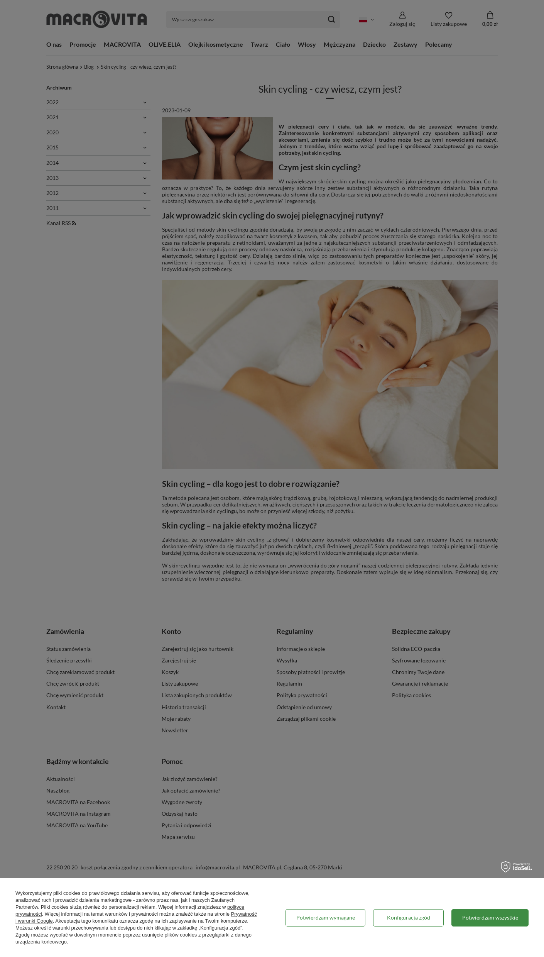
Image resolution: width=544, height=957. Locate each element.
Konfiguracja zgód (408, 917)
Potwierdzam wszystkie (490, 917)
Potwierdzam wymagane (325, 917)
